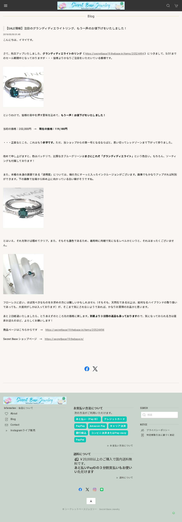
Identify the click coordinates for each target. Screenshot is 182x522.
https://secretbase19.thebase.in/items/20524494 (114, 53)
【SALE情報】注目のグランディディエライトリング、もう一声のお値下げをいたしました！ (66, 28)
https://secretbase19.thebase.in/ (64, 339)
